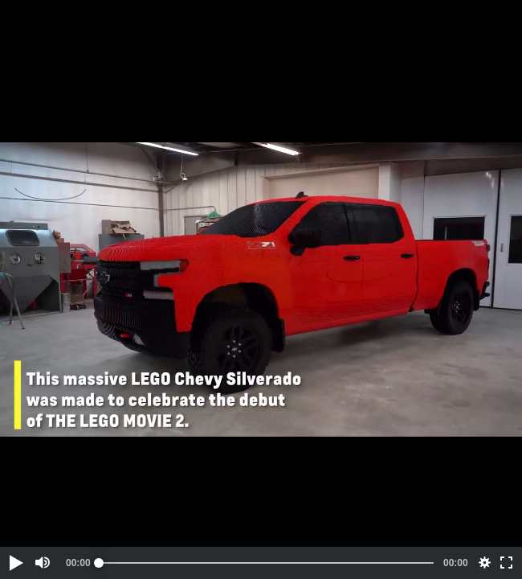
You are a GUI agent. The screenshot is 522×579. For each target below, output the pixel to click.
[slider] (266, 563)
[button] (15, 563)
